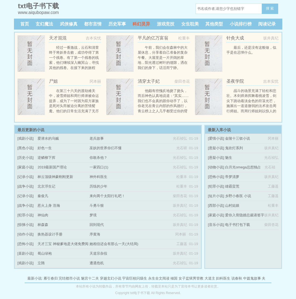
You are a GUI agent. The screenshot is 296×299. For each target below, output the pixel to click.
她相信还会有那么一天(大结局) (114, 244)
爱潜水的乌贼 (48, 138)
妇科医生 (223, 278)
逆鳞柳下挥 (46, 158)
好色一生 (45, 148)
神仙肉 (43, 215)
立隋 (41, 263)
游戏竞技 (165, 24)
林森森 (43, 225)
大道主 (210, 278)
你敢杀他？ (98, 158)
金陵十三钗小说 (237, 138)
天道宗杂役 (98, 253)
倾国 (173, 278)
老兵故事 (97, 138)
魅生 (228, 158)
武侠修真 (68, 24)
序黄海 (95, 234)
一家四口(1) (99, 167)
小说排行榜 (241, 24)
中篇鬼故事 (252, 278)
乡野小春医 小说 (238, 196)
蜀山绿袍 (45, 253)
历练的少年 (98, 186)
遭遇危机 (97, 263)
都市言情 (93, 24)
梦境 (93, 215)
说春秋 (236, 278)
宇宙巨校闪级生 (134, 278)
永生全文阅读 (158, 278)
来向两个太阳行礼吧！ (107, 196)
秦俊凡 (43, 196)
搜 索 (270, 8)
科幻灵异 (141, 24)
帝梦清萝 (232, 177)
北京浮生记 (46, 186)
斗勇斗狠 (97, 205)
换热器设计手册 (50, 234)
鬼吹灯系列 (234, 148)
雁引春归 (51, 278)
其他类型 (214, 24)
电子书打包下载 (237, 225)
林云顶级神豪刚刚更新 (55, 177)
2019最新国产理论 (52, 167)
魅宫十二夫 (90, 278)
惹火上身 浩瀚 (49, 205)
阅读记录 (267, 24)
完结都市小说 (69, 278)
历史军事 (117, 24)
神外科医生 (98, 177)
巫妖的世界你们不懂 (106, 148)
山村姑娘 (232, 205)
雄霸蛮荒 (232, 186)
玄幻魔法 (44, 24)
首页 (24, 24)
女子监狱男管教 (191, 278)
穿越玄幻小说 (110, 278)
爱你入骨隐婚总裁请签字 (244, 215)
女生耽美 (190, 24)
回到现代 (97, 225)
